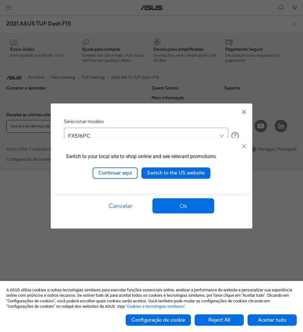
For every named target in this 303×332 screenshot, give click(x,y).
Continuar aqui (115, 173)
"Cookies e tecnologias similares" (155, 306)
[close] (244, 146)
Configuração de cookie (158, 320)
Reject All (219, 320)
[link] (151, 7)
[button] (8, 7)
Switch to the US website (176, 173)
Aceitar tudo (272, 320)
